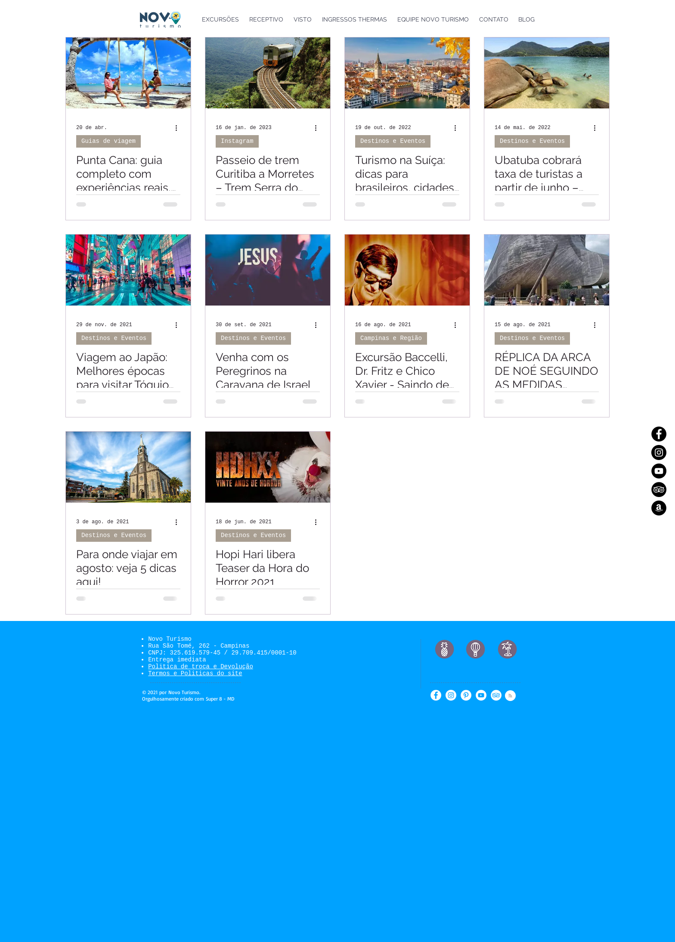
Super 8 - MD (220, 698)
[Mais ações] (179, 128)
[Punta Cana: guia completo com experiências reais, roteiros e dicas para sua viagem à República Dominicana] (128, 72)
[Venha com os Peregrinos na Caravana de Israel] (267, 270)
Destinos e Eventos (392, 141)
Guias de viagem (108, 141)
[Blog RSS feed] (510, 696)
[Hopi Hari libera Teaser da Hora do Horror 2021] (267, 467)
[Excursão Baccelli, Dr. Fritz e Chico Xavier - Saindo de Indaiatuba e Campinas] (407, 270)
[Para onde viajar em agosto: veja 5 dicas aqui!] (128, 467)
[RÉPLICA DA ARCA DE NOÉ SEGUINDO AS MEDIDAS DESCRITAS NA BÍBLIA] (546, 270)
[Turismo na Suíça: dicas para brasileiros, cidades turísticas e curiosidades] (407, 72)
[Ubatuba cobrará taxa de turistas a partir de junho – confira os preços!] (546, 72)
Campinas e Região (391, 338)
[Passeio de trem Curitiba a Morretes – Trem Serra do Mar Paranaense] (267, 72)
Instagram (237, 141)
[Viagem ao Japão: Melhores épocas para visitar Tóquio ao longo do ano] (128, 270)
